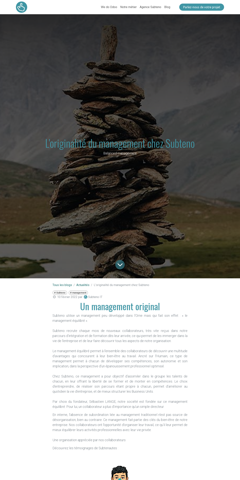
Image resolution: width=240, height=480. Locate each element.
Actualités (82, 285)
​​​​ (201, 7)
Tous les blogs (62, 285)
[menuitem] (109, 7)
